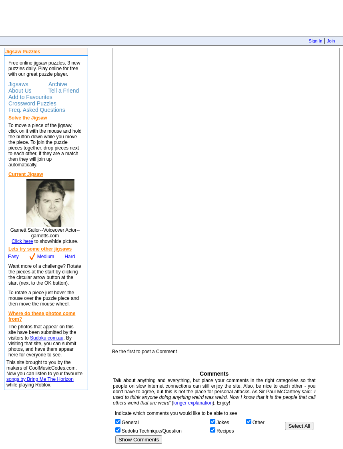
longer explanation (193, 403)
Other (259, 422)
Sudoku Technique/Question (152, 431)
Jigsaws (18, 84)
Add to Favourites (30, 97)
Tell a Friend (63, 90)
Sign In (315, 40)
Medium (45, 256)
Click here (22, 241)
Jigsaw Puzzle (226, 196)
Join (331, 40)
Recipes (225, 431)
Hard (69, 256)
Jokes (223, 422)
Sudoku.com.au (46, 338)
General (130, 422)
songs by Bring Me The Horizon (40, 379)
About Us (20, 90)
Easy (13, 256)
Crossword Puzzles (32, 103)
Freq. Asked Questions (36, 110)
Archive (57, 84)
